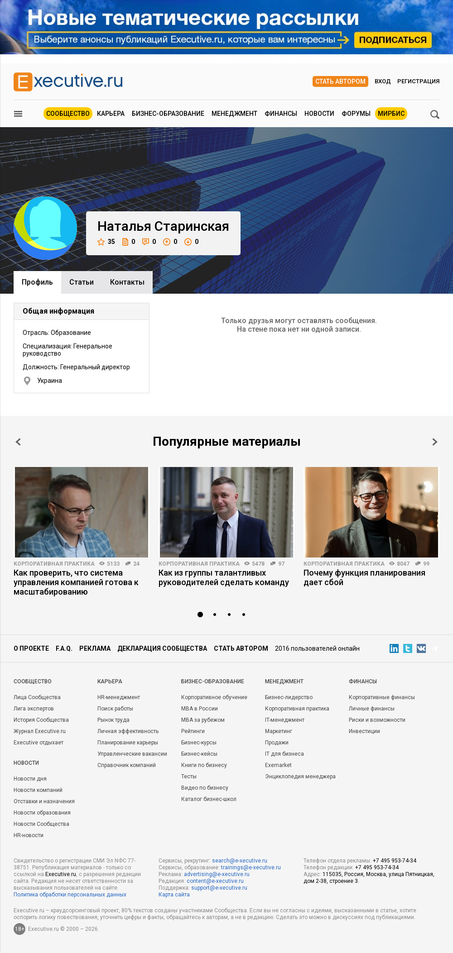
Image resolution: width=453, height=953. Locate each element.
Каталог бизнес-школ (208, 799)
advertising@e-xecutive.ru (217, 874)
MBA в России (199, 708)
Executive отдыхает (38, 742)
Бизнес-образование (168, 113)
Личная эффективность (128, 731)
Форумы (356, 113)
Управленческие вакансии (132, 754)
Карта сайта (174, 894)
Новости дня (30, 779)
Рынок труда (113, 720)
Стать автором (340, 81)
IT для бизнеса (284, 754)
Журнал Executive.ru (40, 731)
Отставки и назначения (44, 801)
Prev (18, 442)
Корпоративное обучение (214, 697)
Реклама (95, 648)
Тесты (189, 776)
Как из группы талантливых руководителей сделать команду (224, 577)
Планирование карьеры (127, 742)
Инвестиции (364, 731)
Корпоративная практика (54, 564)
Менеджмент (234, 113)
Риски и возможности (377, 720)
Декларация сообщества (162, 648)
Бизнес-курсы (199, 742)
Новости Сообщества (41, 824)
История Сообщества (41, 720)
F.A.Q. (64, 648)
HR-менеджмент (118, 697)
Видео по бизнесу (204, 788)
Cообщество (33, 681)
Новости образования (42, 813)
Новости (319, 113)
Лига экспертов (34, 708)
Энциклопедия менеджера (300, 776)
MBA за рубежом (203, 720)
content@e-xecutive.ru (215, 881)
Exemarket (278, 765)
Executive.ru (60, 874)
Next (434, 442)
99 (426, 564)
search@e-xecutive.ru (239, 861)
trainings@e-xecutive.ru (251, 867)
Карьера (111, 113)
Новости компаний (38, 790)
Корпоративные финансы (382, 697)
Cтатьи (81, 282)
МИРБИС (391, 113)
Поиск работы (115, 708)
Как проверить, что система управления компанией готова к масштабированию (76, 582)
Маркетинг (278, 731)
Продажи (277, 742)
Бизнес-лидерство (289, 697)
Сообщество (68, 113)
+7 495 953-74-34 (394, 861)
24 (136, 564)
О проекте (31, 648)
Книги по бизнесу (204, 765)
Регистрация (418, 81)
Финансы (281, 113)
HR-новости (28, 835)
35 (106, 242)
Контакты (127, 282)
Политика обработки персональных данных (70, 894)
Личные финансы (372, 708)
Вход (383, 81)
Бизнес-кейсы (199, 754)
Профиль (37, 282)
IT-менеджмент (284, 720)
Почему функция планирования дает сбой (364, 577)
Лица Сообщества (37, 697)
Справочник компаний (126, 765)
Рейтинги (193, 731)
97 (281, 564)
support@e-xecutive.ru (219, 888)
